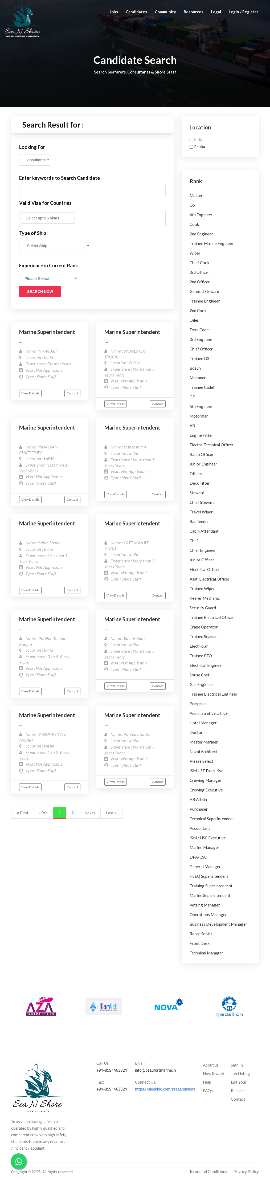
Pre (43, 812)
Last (111, 812)
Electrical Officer (205, 569)
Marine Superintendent (47, 332)
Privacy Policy (246, 1171)
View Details (30, 393)
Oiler (194, 320)
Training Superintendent (211, 885)
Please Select (201, 761)
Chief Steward (202, 502)
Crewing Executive (206, 789)
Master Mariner (204, 742)
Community (165, 11)
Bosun (195, 368)
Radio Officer (202, 454)
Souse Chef (200, 674)
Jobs (114, 11)
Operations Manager (208, 914)
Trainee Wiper (202, 588)
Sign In (237, 1065)
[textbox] (48, 218)
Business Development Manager (218, 924)
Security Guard (203, 607)
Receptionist (201, 933)
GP (192, 396)
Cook (194, 224)
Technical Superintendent (212, 818)
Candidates (136, 11)
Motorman (199, 416)
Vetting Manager (205, 905)
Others (196, 473)
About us (211, 1065)
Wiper (195, 253)
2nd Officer (200, 281)
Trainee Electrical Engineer (214, 694)
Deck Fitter (200, 483)
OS (192, 205)
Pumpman (198, 703)
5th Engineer (201, 406)
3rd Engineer (201, 339)
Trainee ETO (201, 655)
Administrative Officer (209, 713)
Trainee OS (199, 358)
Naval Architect (203, 751)
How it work (213, 1073)
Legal (216, 11)
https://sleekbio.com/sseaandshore (165, 1089)
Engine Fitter (201, 435)
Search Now (40, 291)
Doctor (196, 732)
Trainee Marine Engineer (212, 243)
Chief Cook (199, 262)
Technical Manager (206, 952)
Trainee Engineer (205, 301)
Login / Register (243, 11)
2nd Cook (198, 310)
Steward (197, 492)
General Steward (204, 291)
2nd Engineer (201, 233)
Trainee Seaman (204, 636)
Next (89, 812)
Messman (198, 377)
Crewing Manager (206, 780)
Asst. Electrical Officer (210, 579)
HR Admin (198, 799)
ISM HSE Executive (206, 770)
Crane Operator (204, 626)
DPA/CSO (198, 857)
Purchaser (199, 809)
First (22, 812)
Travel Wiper (201, 511)
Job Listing (240, 1073)
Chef (194, 540)
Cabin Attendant (204, 531)
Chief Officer (201, 348)
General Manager (205, 866)
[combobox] (92, 218)
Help (207, 1082)
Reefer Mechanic (205, 598)
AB (192, 425)
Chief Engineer (203, 550)
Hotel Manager (203, 722)
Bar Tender (199, 521)
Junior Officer (202, 559)
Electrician (199, 646)
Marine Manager (204, 847)
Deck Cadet (200, 329)
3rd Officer (199, 272)
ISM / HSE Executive (208, 837)
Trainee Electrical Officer (212, 617)
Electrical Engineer (206, 665)
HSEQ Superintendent (209, 876)
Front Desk (200, 943)
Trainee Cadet (202, 387)
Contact (72, 393)
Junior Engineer (203, 464)
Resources (193, 11)
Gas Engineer (201, 684)
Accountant (200, 828)
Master (196, 195)
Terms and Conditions (208, 1171)
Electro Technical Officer (212, 444)
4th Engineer (201, 214)
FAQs (208, 1090)
